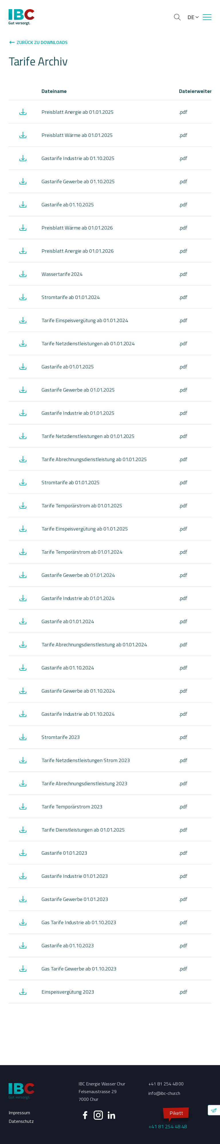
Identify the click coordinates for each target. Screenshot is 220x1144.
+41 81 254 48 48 (167, 1119)
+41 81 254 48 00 (166, 1083)
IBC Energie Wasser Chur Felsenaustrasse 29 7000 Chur (101, 1091)
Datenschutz (21, 1121)
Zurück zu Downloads (38, 42)
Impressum (19, 1112)
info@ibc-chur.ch (164, 1093)
